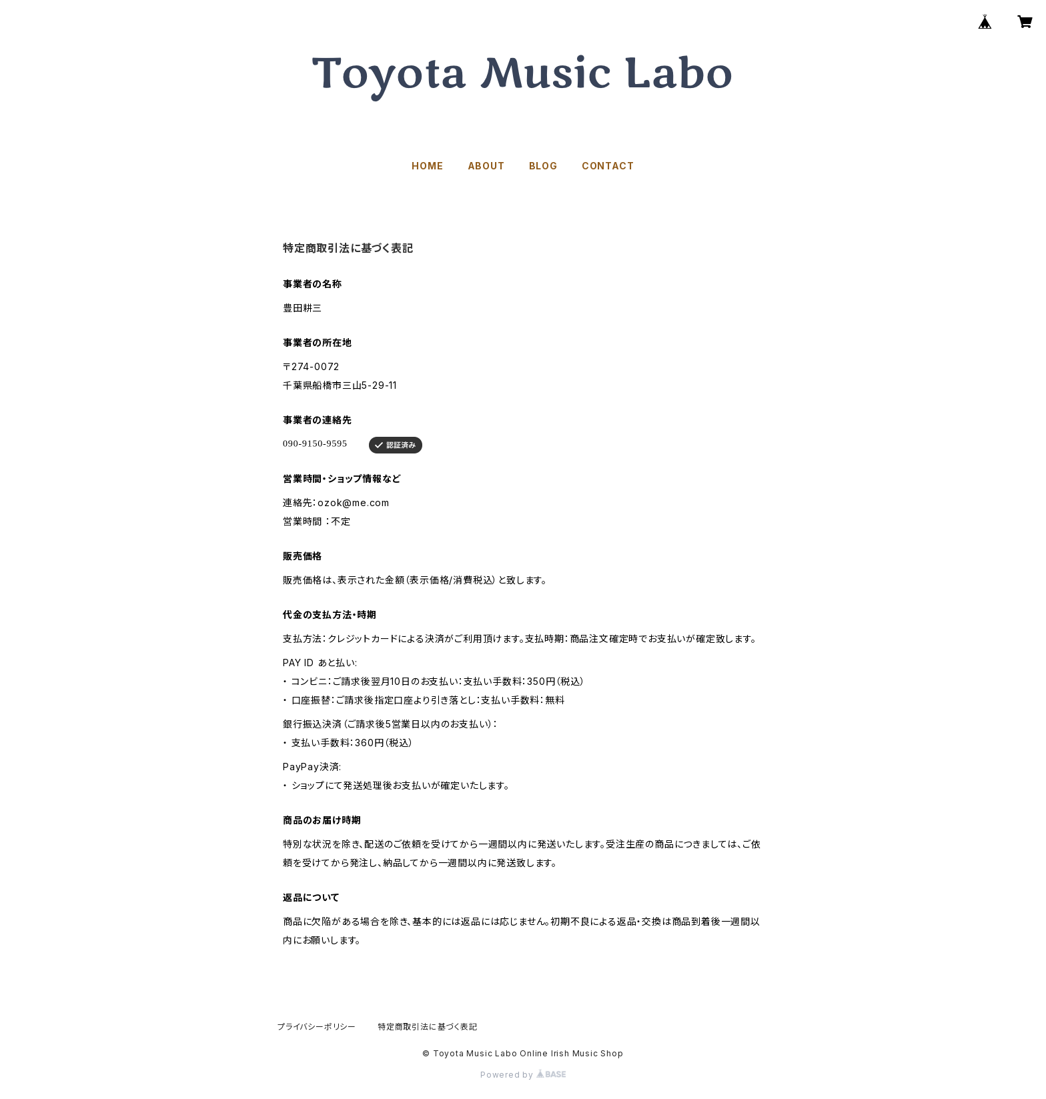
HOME (427, 165)
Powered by (523, 1075)
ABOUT (486, 165)
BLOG (543, 165)
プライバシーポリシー (317, 1027)
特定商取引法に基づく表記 (428, 1027)
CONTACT (608, 165)
